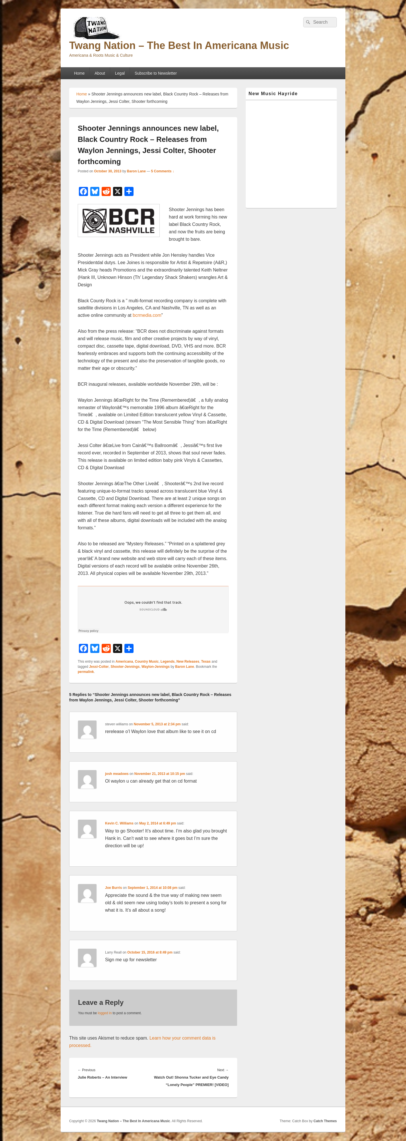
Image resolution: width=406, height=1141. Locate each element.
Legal (120, 73)
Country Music (147, 662)
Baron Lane (136, 171)
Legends (168, 662)
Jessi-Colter (99, 667)
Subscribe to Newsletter (156, 73)
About (100, 73)
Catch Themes (325, 1121)
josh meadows (117, 774)
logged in (105, 1013)
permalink (86, 672)
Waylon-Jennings (156, 667)
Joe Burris (113, 888)
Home (79, 73)
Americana (124, 662)
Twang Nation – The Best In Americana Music (179, 45)
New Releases (188, 662)
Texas (206, 662)
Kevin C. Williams (119, 823)
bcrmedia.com (147, 315)
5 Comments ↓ (162, 171)
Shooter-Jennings (125, 667)
